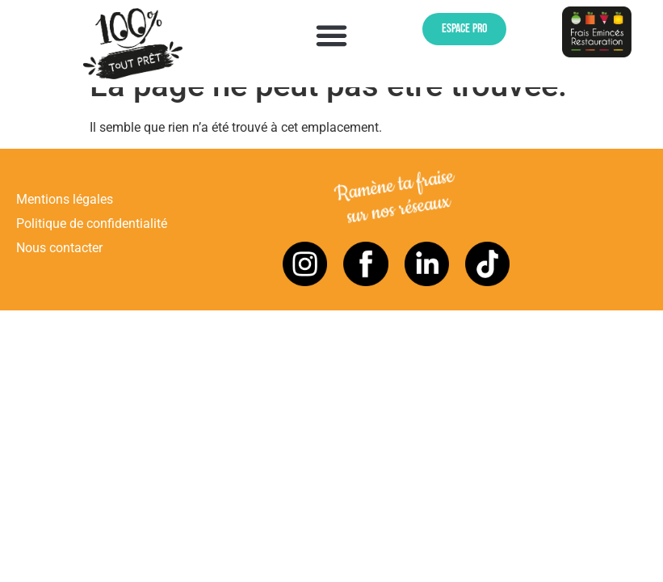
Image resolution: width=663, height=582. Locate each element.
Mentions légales (64, 226)
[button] (332, 35)
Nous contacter (59, 276)
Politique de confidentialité (91, 251)
